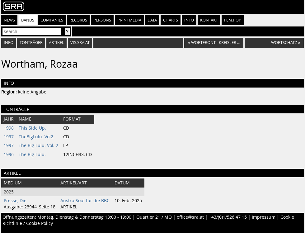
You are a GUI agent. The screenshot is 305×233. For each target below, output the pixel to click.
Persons (102, 20)
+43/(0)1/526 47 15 (228, 217)
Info (189, 20)
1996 (9, 154)
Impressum (263, 217)
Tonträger (31, 42)
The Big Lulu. (32, 154)
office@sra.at (190, 217)
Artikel (56, 42)
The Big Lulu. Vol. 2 (38, 145)
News (9, 20)
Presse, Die (15, 200)
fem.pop (232, 20)
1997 (9, 137)
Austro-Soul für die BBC (85, 200)
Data (152, 20)
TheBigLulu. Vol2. (36, 137)
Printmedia (129, 20)
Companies (51, 20)
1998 (9, 128)
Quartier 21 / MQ (154, 217)
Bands (27, 20)
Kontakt (209, 20)
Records (78, 20)
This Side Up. (32, 128)
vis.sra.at (80, 42)
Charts (170, 20)
